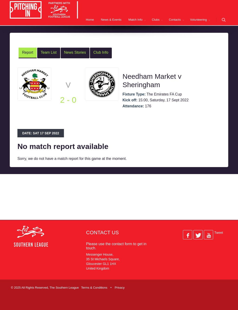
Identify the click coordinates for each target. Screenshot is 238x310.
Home (90, 19)
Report (27, 52)
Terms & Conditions (94, 287)
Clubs (155, 19)
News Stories (75, 52)
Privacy (120, 287)
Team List (48, 52)
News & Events (111, 19)
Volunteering (198, 19)
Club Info (100, 52)
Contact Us (102, 232)
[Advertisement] (119, 200)
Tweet (218, 232)
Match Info (135, 19)
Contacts (175, 19)
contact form (122, 244)
